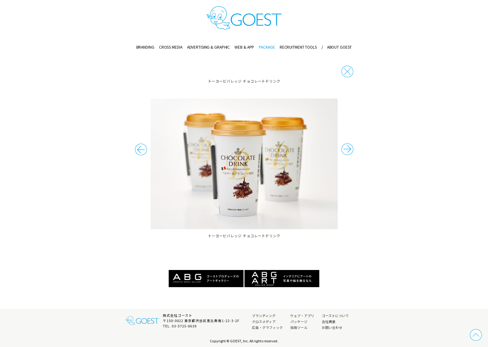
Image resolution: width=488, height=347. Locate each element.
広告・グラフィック (267, 327)
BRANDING (145, 47)
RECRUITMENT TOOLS (298, 47)
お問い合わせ (332, 327)
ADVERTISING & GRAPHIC (208, 47)
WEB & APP (244, 47)
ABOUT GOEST (336, 47)
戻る (347, 71)
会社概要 (329, 321)
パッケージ (298, 321)
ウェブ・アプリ (302, 315)
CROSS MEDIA (170, 47)
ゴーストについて (335, 315)
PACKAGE (267, 47)
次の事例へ (141, 149)
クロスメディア (264, 321)
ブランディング (264, 315)
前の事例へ (347, 149)
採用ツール (298, 327)
